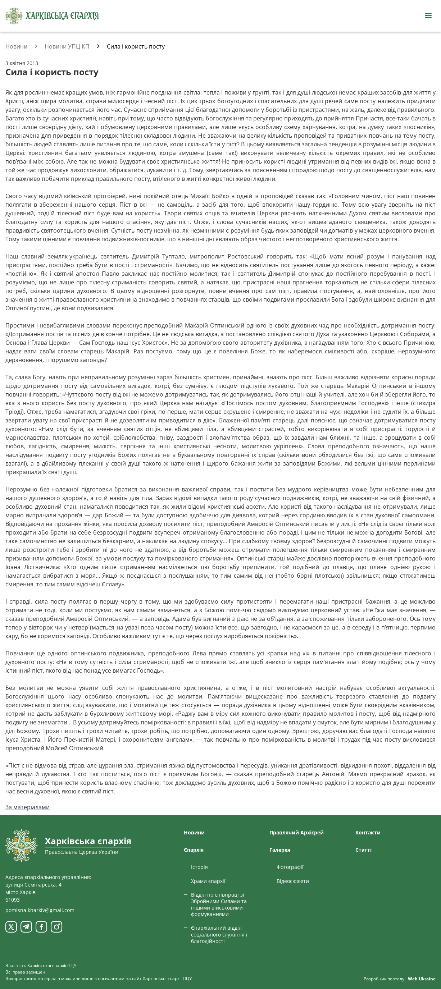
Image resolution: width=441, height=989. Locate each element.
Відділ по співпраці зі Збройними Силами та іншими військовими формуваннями (219, 904)
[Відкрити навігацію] (428, 15)
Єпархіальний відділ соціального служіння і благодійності (219, 934)
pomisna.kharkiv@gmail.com (39, 910)
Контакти (368, 832)
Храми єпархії (208, 881)
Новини (194, 832)
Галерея (279, 849)
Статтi (363, 849)
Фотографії (290, 867)
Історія (199, 867)
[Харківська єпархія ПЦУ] (52, 16)
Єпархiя (194, 849)
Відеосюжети (293, 881)
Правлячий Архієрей (296, 832)
